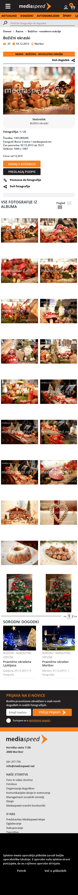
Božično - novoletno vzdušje (44, 31)
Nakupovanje (14, 828)
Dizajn (10, 801)
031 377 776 (13, 762)
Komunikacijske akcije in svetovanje (28, 793)
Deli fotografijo (20, 186)
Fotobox (11, 784)
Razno (19, 31)
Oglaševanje (13, 823)
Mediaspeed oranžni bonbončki (25, 805)
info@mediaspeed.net (20, 766)
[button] (73, 7)
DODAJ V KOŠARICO (22, 164)
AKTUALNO (9, 16)
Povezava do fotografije (25, 180)
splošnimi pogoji (39, 720)
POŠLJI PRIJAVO (52, 712)
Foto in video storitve (19, 780)
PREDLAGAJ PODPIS (22, 172)
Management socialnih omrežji (25, 797)
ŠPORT (67, 16)
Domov (7, 31)
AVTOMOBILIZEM (48, 16)
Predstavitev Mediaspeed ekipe (25, 819)
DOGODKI (26, 16)
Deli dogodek (60, 60)
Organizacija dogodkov (20, 788)
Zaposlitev (12, 832)
